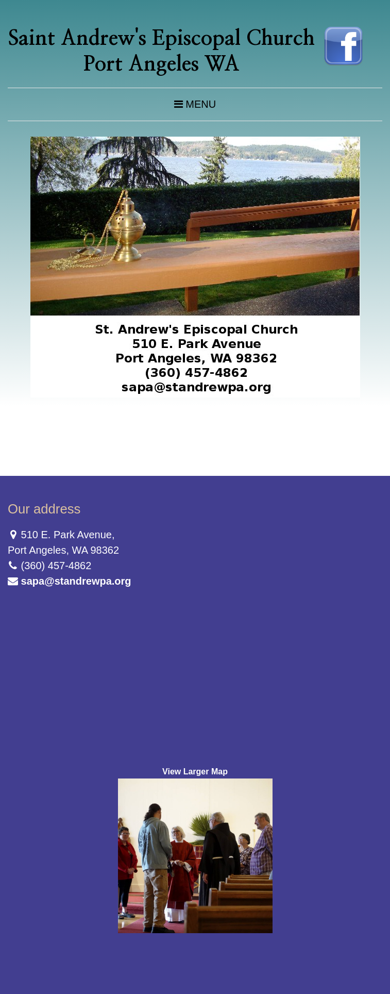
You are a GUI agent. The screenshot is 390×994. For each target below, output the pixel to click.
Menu (195, 104)
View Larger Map (195, 771)
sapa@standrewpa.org (76, 581)
